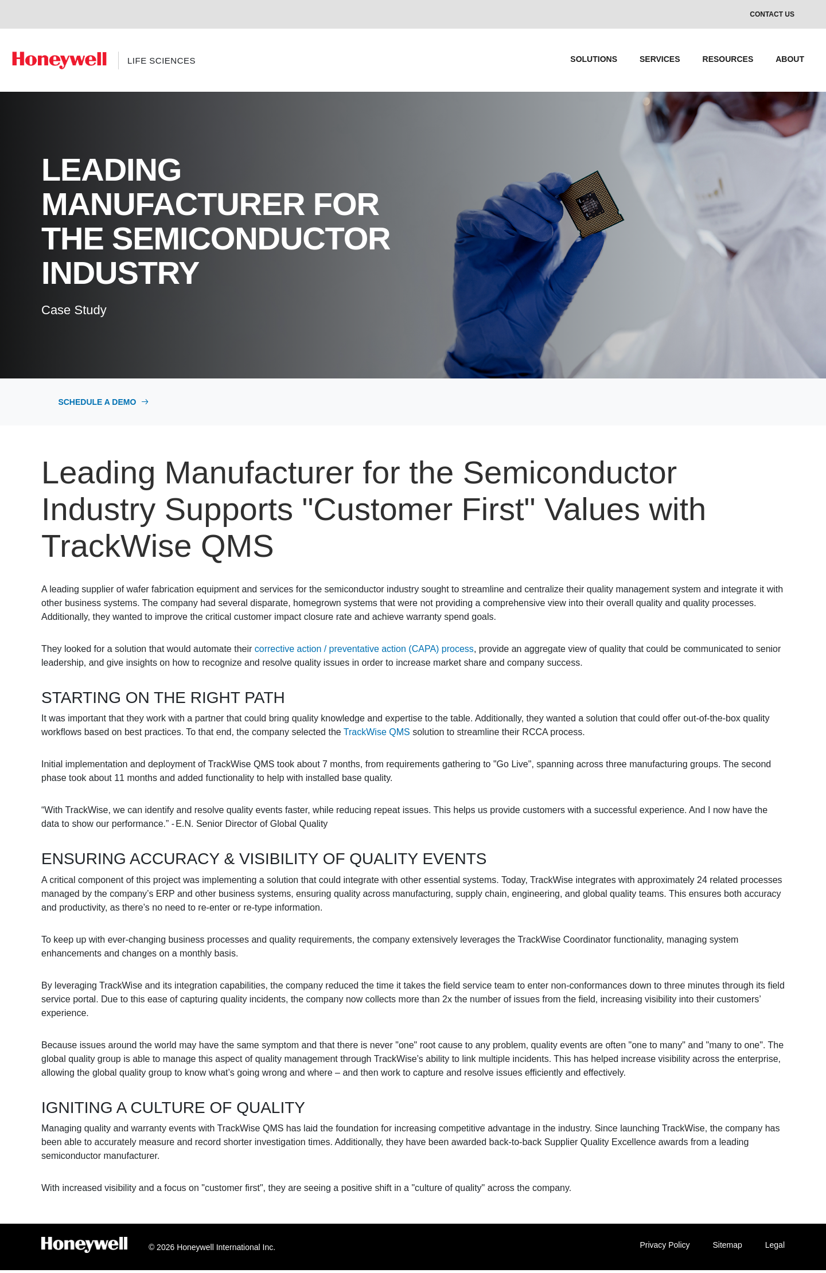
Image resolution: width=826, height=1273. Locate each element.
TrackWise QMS (377, 735)
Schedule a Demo (106, 403)
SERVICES (660, 59)
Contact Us (772, 14)
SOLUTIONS (593, 59)
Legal (775, 1247)
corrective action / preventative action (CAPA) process (364, 651)
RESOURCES (728, 59)
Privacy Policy (664, 1247)
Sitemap (727, 1247)
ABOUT (790, 59)
